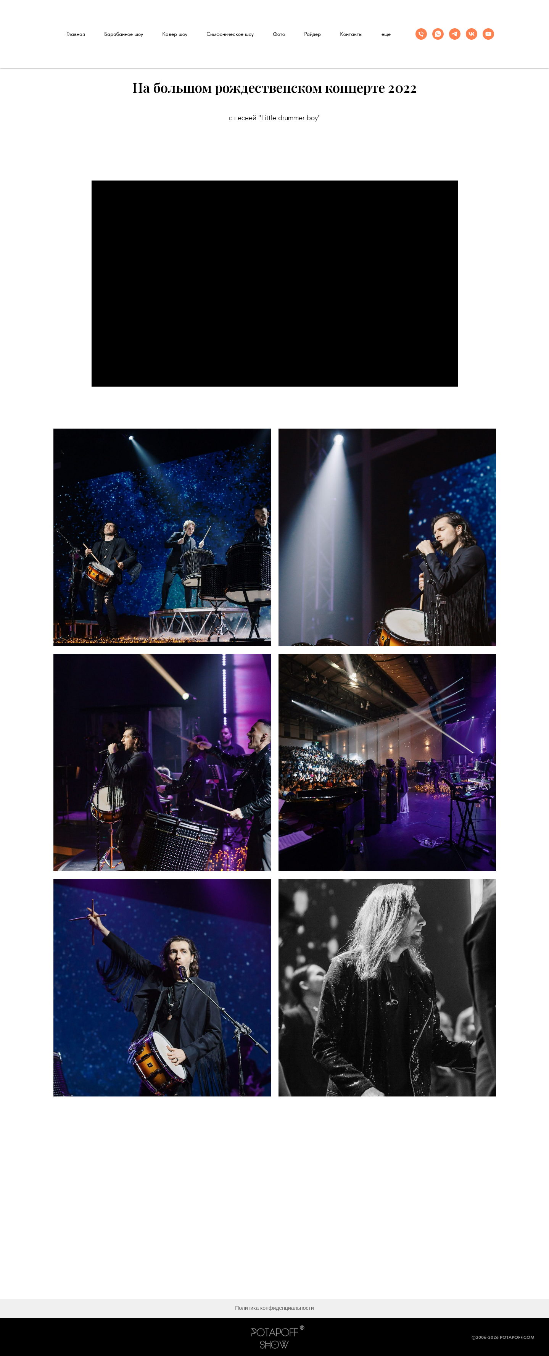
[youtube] (488, 34)
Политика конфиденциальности (274, 1308)
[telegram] (454, 34)
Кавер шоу (174, 34)
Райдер (312, 34)
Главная (75, 34)
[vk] (471, 34)
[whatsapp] (438, 34)
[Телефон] (421, 34)
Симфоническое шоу (230, 34)
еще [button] (386, 34)
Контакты (351, 34)
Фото (279, 34)
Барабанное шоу (123, 34)
